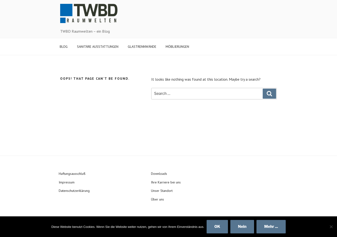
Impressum (67, 182)
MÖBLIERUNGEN (177, 46)
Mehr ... (271, 226)
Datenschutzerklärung (74, 190)
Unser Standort (162, 190)
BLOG (64, 46)
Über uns (157, 199)
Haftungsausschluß (72, 173)
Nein (242, 226)
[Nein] (331, 226)
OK (217, 226)
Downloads (159, 173)
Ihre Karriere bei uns (166, 182)
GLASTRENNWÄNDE (142, 46)
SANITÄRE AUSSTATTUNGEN (97, 46)
